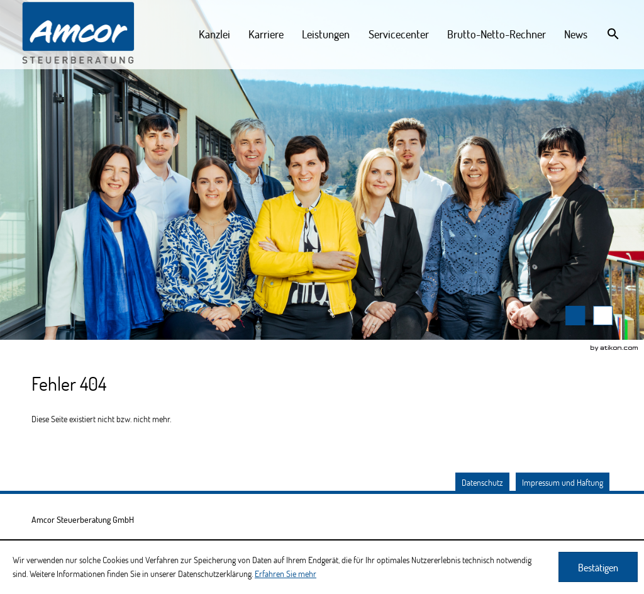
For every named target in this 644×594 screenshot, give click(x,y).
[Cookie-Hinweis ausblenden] (598, 567)
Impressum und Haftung (562, 482)
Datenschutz (482, 482)
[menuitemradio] (326, 34)
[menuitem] (215, 34)
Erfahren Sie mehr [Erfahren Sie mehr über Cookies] (285, 574)
